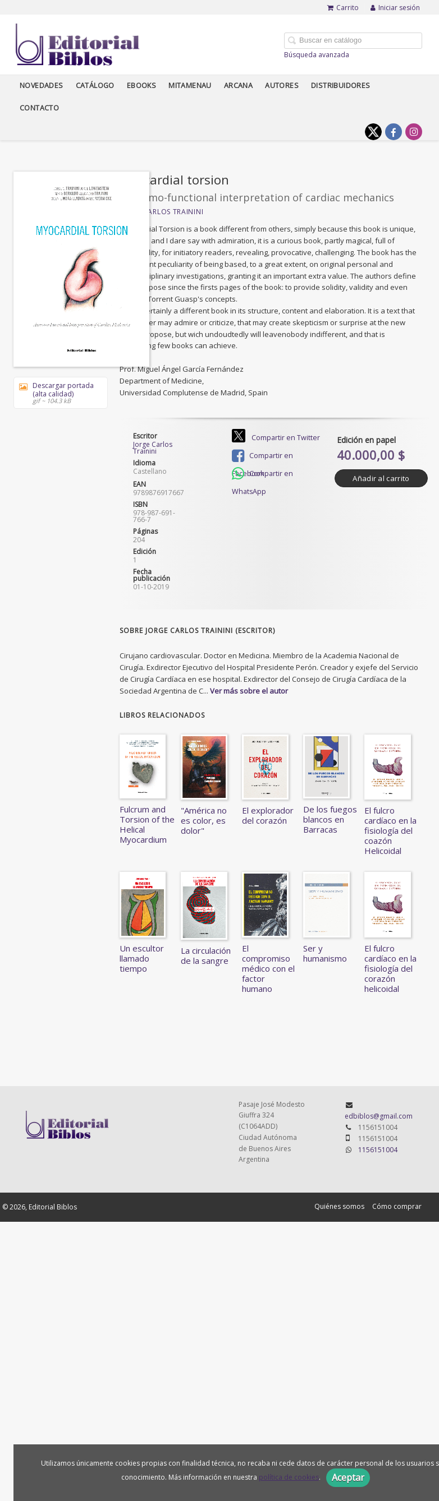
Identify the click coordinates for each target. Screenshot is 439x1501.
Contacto (39, 108)
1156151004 (377, 1149)
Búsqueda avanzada (316, 54)
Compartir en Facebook (262, 457)
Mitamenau (190, 85)
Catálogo (95, 85)
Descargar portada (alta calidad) (56, 393)
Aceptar (348, 1477)
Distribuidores (341, 85)
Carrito (343, 7)
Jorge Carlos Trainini (162, 211)
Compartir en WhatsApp (262, 475)
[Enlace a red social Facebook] (393, 131)
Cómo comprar (397, 1206)
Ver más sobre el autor (249, 691)
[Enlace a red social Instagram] (413, 131)
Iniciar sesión (395, 7)
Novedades (41, 85)
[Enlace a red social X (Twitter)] (373, 131)
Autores (282, 85)
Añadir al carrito (381, 478)
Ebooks (141, 85)
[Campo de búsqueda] (353, 41)
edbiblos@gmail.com (379, 1116)
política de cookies (289, 1477)
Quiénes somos (339, 1206)
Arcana (238, 85)
